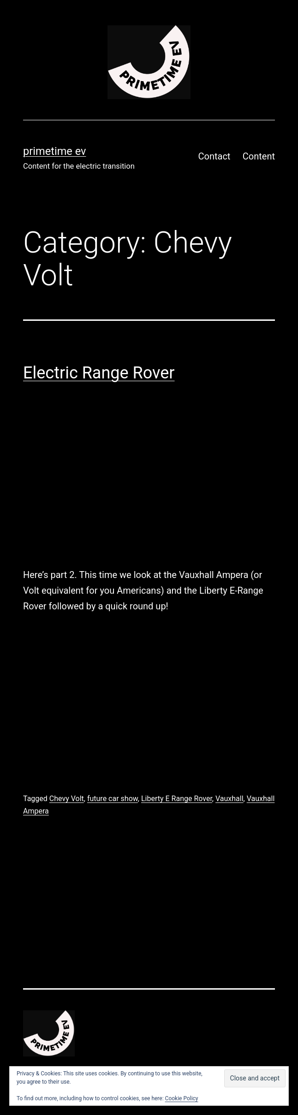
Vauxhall (229, 798)
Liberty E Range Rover (176, 798)
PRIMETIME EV (54, 151)
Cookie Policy (181, 1098)
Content (259, 156)
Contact (214, 156)
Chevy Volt (66, 798)
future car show (112, 798)
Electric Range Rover (98, 373)
